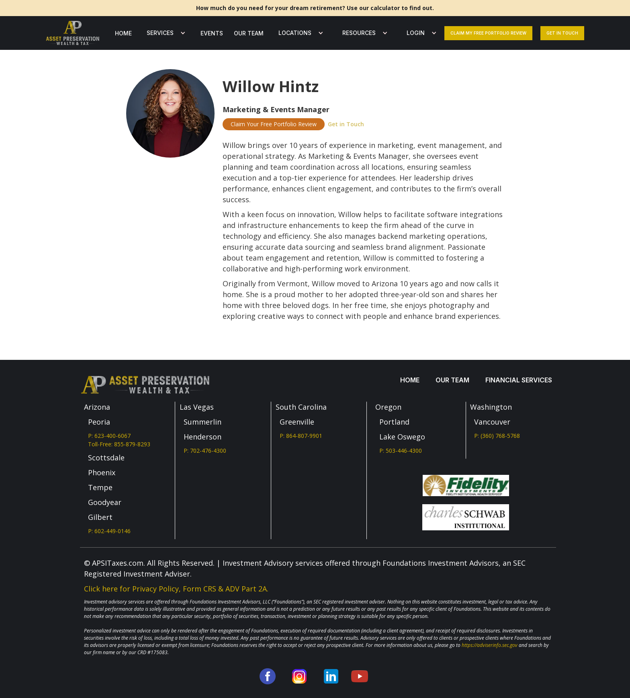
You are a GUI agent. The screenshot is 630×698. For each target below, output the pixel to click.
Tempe (100, 487)
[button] (164, 33)
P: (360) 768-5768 (497, 435)
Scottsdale (106, 457)
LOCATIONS (294, 32)
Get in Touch (346, 124)
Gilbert (100, 517)
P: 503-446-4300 (400, 450)
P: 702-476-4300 (205, 450)
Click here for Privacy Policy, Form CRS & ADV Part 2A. (176, 588)
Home (123, 33)
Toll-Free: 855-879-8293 (119, 444)
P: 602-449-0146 (109, 531)
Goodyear (104, 502)
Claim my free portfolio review (488, 33)
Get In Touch (562, 33)
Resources (359, 32)
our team (249, 33)
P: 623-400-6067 (109, 435)
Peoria (99, 422)
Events (211, 33)
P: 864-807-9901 (301, 435)
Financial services (518, 380)
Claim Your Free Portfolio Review (274, 124)
